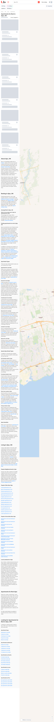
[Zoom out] (52, 718)
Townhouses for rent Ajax (5, 636)
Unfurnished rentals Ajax (5, 658)
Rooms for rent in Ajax (10, 342)
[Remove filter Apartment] (5, 8)
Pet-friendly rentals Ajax (5, 660)
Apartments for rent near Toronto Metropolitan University (7, 539)
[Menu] (51, 2)
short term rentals (9, 258)
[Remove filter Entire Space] (11, 8)
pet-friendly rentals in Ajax (6, 362)
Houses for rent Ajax (4, 637)
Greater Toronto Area (5, 166)
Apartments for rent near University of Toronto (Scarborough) (8, 536)
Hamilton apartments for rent (6, 509)
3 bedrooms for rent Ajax (5, 650)
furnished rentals (14, 255)
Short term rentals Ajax (5, 671)
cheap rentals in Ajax (8, 235)
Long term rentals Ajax (5, 669)
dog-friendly (11, 364)
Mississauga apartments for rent (7, 494)
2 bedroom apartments (11, 250)
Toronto (11, 457)
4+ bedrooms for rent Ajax (6, 652)
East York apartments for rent (6, 506)
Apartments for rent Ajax (5, 632)
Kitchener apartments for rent (6, 511)
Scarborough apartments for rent (7, 493)
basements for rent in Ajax (8, 315)
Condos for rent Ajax (5, 634)
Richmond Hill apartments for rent (7, 498)
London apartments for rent (6, 513)
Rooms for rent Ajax (4, 639)
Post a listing (44, 2)
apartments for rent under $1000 (8, 236)
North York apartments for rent (6, 489)
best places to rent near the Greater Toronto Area (9, 465)
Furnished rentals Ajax (5, 657)
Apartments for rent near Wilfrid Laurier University (7, 556)
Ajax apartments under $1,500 (6, 681)
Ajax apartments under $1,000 (6, 679)
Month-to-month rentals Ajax (6, 673)
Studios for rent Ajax (4, 644)
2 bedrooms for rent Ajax (5, 648)
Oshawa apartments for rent (6, 502)
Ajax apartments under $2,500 (6, 685)
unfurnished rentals (7, 257)
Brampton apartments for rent (6, 500)
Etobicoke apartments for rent (6, 491)
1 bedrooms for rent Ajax (5, 646)
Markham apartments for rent (6, 504)
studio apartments (14, 251)
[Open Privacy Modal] (8, 2)
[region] (37, 366)
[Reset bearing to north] (52, 720)
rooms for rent (13, 414)
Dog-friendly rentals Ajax (5, 662)
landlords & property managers (7, 199)
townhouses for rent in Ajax (6, 304)
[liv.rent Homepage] (3, 2)
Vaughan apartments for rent (6, 496)
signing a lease (11, 200)
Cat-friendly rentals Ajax (5, 664)
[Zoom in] (52, 717)
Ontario (2, 162)
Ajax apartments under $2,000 (6, 683)
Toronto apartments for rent (6, 487)
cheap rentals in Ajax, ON (6, 411)
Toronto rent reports (9, 220)
